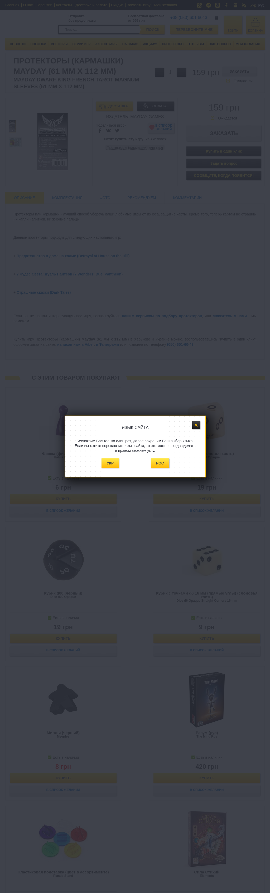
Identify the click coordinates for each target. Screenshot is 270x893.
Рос (160, 463)
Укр (110, 463)
